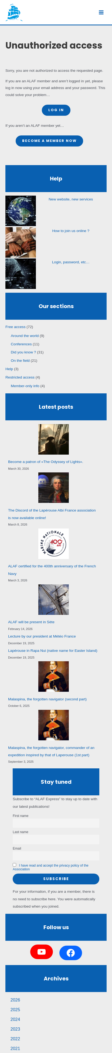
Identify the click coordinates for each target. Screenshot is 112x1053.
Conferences (21, 344)
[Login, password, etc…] (20, 273)
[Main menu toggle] (101, 12)
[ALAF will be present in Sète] (53, 599)
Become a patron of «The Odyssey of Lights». (45, 462)
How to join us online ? (71, 231)
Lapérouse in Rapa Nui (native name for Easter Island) (52, 651)
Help (9, 369)
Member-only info (25, 386)
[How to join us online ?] (20, 242)
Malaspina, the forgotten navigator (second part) (47, 699)
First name (20, 816)
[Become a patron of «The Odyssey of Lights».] (53, 439)
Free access (15, 327)
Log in (56, 110)
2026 (15, 1000)
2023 (15, 1029)
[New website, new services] (20, 211)
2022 (15, 1039)
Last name (20, 832)
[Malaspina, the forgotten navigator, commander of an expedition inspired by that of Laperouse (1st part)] (53, 725)
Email (17, 848)
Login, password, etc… (71, 262)
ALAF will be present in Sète (31, 622)
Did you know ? (23, 352)
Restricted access (20, 377)
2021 (15, 1048)
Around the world (25, 336)
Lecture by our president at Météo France (42, 636)
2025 (15, 1009)
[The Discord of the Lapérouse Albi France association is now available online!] (53, 487)
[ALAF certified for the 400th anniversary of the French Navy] (53, 544)
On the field (20, 361)
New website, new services (71, 199)
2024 (15, 1019)
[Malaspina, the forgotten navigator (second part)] (53, 676)
